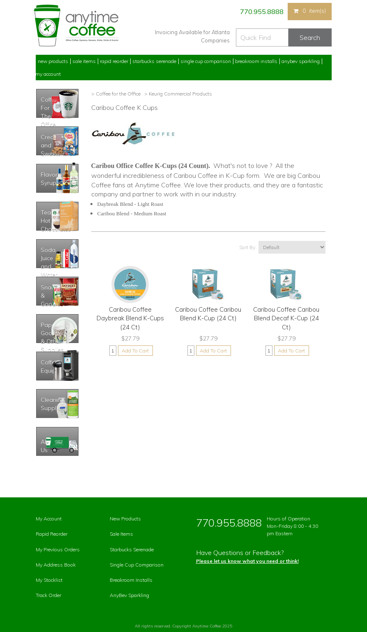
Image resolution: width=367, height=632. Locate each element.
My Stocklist (49, 580)
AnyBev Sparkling (129, 595)
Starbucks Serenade (154, 61)
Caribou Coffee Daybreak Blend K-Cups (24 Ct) (130, 318)
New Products (53, 61)
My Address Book (56, 565)
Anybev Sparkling (301, 61)
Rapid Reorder (114, 61)
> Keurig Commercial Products (177, 94)
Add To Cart (135, 350)
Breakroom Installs (256, 61)
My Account (48, 74)
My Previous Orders (58, 549)
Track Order (48, 595)
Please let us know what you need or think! (247, 561)
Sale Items (84, 61)
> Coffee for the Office (116, 94)
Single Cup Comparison (205, 61)
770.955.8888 (261, 11)
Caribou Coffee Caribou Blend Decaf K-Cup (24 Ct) (286, 318)
